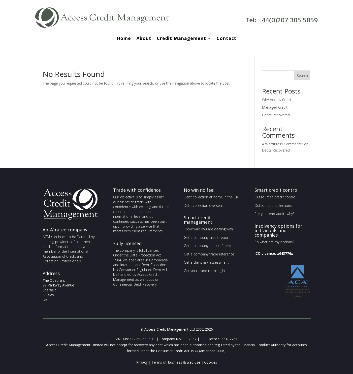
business (175, 362)
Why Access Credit (276, 99)
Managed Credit (275, 107)
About (143, 38)
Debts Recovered (276, 115)
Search (302, 75)
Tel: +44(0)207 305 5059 (281, 19)
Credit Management (181, 38)
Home (124, 38)
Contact (226, 38)
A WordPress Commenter (282, 144)
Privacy (142, 362)
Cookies (210, 362)
